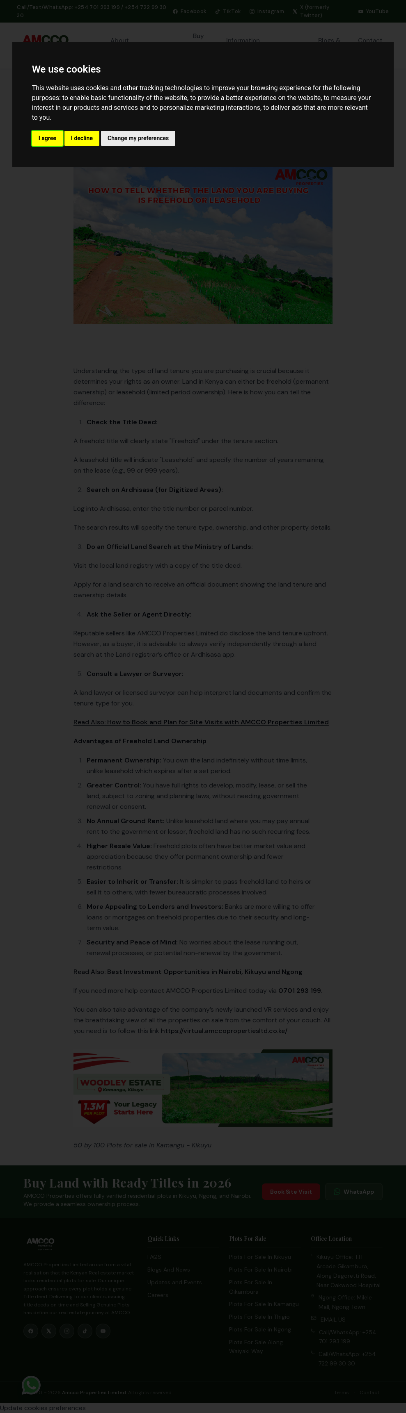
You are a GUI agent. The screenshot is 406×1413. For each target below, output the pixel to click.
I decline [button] (82, 138)
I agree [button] (47, 138)
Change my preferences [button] (138, 138)
